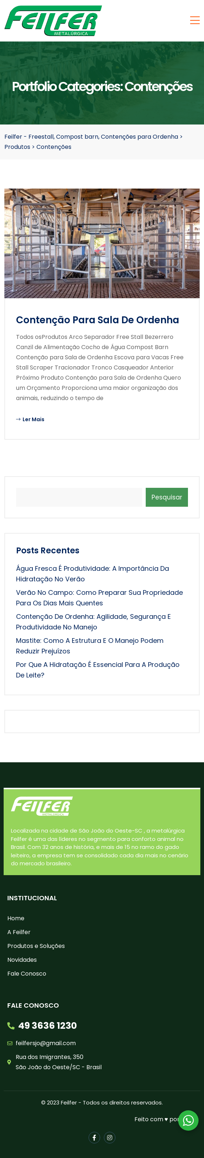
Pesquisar (167, 497)
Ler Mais (30, 419)
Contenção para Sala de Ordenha (97, 320)
